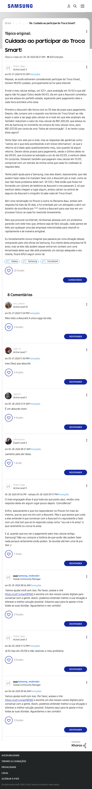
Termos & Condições (14, 761)
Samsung (32, 261)
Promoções (34, 74)
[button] (81, 67)
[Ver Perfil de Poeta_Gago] (19, 66)
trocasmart (52, 261)
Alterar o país (10, 778)
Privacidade (9, 767)
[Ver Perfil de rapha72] (17, 394)
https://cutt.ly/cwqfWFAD (19, 594)
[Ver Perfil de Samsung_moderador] (29, 575)
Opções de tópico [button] (81, 31)
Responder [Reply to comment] (75, 336)
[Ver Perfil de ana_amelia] (19, 303)
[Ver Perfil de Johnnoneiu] (19, 439)
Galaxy (14, 261)
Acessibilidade (10, 755)
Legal (5, 773)
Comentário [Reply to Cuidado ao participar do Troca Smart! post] (75, 280)
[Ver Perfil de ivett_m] (17, 349)
